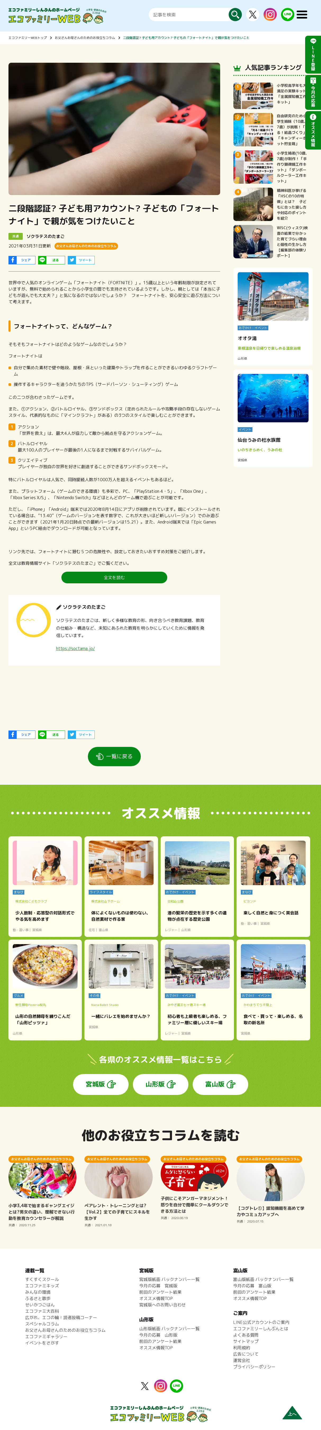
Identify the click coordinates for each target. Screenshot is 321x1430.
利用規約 (241, 1348)
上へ (292, 1414)
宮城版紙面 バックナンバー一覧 (169, 1279)
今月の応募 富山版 (252, 1286)
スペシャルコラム (42, 1324)
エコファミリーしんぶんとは (260, 1329)
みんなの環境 (38, 1292)
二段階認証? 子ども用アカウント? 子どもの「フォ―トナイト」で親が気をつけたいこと (186, 37)
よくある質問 (246, 1335)
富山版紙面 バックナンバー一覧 (263, 1279)
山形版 (155, 1084)
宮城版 (95, 1084)
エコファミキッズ (42, 1286)
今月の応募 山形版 (158, 1335)
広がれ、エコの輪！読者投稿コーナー (61, 1317)
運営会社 (241, 1360)
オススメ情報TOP (156, 1298)
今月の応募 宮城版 (158, 1286)
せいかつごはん (40, 1305)
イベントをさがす (42, 1343)
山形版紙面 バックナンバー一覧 (169, 1329)
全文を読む (114, 577)
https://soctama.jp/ (75, 648)
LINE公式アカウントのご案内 (261, 1322)
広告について (246, 1354)
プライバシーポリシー (254, 1367)
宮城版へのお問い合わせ (162, 1305)
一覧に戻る (119, 756)
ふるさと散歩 (38, 1298)
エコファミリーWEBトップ (27, 37)
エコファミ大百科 (42, 1311)
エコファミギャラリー (46, 1336)
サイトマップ (246, 1341)
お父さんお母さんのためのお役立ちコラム (85, 37)
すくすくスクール (42, 1279)
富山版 (214, 1084)
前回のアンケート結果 (160, 1292)
